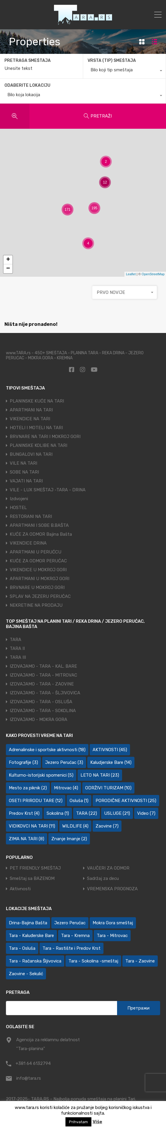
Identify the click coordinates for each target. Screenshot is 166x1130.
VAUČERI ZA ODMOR (108, 868)
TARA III (18, 657)
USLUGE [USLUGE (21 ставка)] (117, 813)
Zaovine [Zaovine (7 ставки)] (107, 826)
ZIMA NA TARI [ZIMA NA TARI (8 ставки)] (26, 838)
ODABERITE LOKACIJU (27, 85)
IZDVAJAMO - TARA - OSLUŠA (41, 701)
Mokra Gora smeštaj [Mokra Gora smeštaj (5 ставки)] (113, 922)
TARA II (17, 648)
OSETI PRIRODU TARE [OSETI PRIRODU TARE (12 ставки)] (36, 800)
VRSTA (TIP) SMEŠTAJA (112, 60)
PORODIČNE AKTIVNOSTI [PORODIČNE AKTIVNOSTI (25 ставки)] (126, 800)
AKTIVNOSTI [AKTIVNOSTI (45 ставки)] (110, 749)
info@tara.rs (28, 1078)
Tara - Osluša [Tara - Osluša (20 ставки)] (22, 948)
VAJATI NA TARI (26, 481)
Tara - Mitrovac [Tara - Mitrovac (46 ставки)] (112, 935)
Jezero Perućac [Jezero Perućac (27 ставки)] (70, 922)
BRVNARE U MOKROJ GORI (37, 587)
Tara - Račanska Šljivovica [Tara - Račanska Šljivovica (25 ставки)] (35, 961)
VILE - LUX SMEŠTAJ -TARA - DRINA (48, 489)
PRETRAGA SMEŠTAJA (27, 60)
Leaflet (131, 274)
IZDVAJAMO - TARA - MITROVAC (43, 675)
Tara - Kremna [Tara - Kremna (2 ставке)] (75, 935)
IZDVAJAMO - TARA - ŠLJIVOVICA (45, 693)
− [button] (8, 268)
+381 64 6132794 (33, 1063)
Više (97, 1121)
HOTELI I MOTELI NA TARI (36, 427)
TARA (15, 639)
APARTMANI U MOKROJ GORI (39, 578)
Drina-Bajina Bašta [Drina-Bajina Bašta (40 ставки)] (28, 922)
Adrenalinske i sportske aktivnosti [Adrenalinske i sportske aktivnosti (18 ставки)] (47, 749)
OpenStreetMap (153, 274)
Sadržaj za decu (103, 878)
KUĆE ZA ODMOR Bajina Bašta (41, 534)
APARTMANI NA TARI (31, 410)
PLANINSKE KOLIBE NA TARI (38, 445)
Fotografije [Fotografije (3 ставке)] (23, 762)
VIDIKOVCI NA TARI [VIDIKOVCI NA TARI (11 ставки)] (32, 826)
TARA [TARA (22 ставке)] (86, 813)
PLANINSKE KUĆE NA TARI (37, 401)
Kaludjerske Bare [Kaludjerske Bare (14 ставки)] (111, 762)
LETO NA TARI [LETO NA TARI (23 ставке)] (99, 775)
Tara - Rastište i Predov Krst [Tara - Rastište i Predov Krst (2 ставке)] (71, 948)
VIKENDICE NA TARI (30, 418)
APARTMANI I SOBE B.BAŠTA (39, 525)
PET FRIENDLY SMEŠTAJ (35, 868)
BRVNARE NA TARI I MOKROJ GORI (45, 436)
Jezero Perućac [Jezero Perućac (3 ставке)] (64, 762)
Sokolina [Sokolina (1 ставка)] (58, 813)
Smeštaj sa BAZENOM (32, 878)
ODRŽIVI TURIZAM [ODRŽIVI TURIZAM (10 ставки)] (108, 788)
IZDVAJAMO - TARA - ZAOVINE (42, 684)
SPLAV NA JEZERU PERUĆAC (40, 596)
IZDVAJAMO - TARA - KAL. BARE (43, 666)
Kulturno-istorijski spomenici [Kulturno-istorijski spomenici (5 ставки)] (41, 775)
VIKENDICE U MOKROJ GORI (38, 569)
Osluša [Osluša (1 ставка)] (79, 800)
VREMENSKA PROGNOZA (112, 889)
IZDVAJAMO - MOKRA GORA (38, 719)
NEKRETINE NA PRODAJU (36, 605)
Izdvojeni (19, 498)
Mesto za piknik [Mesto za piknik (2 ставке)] (28, 788)
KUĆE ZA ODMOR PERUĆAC (38, 561)
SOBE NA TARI (24, 472)
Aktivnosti (20, 889)
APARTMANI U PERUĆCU (35, 552)
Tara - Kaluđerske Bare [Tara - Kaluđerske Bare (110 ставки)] (31, 935)
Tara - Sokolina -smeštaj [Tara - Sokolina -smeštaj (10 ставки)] (93, 961)
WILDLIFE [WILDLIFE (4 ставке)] (75, 826)
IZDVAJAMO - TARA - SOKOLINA (43, 710)
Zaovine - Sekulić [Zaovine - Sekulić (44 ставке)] (26, 973)
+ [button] (8, 259)
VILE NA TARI (23, 463)
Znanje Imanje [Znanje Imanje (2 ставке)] (69, 838)
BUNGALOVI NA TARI (31, 454)
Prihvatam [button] (78, 1122)
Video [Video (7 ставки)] (146, 813)
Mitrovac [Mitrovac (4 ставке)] (66, 788)
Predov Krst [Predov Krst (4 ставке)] (24, 813)
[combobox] (124, 71)
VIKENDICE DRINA (28, 543)
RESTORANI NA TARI (31, 516)
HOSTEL (18, 507)
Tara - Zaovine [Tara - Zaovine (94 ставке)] (140, 961)
